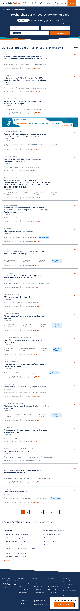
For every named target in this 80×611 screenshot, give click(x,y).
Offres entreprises (34, 3)
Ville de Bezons (8, 427)
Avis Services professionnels (51, 534)
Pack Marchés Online (38, 581)
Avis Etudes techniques (49, 538)
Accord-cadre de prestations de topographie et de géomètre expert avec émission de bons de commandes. (25, 136)
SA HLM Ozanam (8, 273)
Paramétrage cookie (22, 592)
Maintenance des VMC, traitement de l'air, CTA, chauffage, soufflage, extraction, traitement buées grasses (25, 80)
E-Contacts (35, 598)
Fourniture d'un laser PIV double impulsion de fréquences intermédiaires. (22, 160)
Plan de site (66, 596)
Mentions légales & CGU (23, 584)
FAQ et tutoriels (67, 584)
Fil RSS (19, 595)
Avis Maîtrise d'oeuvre (49, 541)
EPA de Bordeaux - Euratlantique (13, 99)
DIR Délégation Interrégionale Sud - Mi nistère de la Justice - (21, 449)
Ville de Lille (7, 228)
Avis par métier (52, 592)
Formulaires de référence (69, 590)
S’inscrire (72, 3)
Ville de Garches (8, 75)
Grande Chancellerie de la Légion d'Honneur (16, 178)
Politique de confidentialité (24, 589)
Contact (63, 3)
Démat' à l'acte (36, 595)
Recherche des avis (53, 586)
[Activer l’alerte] (64, 604)
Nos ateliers (66, 593)
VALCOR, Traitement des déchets (13, 403)
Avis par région (52, 589)
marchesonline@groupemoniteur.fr (10, 580)
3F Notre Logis (8, 489)
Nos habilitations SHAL (38, 607)
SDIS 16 (6, 249)
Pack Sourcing (36, 584)
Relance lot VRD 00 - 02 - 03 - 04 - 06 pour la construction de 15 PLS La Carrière (22, 276)
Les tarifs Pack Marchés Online (38, 601)
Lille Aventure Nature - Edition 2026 (18, 231)
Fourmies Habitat (9, 384)
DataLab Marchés (37, 586)
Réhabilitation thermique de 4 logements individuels (25, 387)
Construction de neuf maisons (16, 492)
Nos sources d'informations (55, 584)
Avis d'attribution (21, 600)
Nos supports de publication (39, 604)
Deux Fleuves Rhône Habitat (12, 313)
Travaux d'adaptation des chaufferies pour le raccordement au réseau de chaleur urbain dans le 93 (26, 57)
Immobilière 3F (8, 468)
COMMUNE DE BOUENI (10, 205)
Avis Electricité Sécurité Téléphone (52, 545)
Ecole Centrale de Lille (10, 156)
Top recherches (21, 603)
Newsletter (20, 598)
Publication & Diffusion (38, 592)
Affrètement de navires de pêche (17, 297)
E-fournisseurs (36, 589)
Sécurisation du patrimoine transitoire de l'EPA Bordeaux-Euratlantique (23, 102)
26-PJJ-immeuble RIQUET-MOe (16, 451)
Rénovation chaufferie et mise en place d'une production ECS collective (22, 471)
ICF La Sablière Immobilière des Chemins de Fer (17, 337)
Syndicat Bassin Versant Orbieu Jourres (15, 131)
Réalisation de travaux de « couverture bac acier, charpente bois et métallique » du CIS (24, 252)
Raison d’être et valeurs (23, 581)
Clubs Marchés (67, 587)
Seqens (6, 54)
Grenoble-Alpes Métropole (11, 361)
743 (51, 512)
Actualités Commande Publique (69, 581)
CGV (19, 586)
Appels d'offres (6, 9)
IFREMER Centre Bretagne (11, 294)
